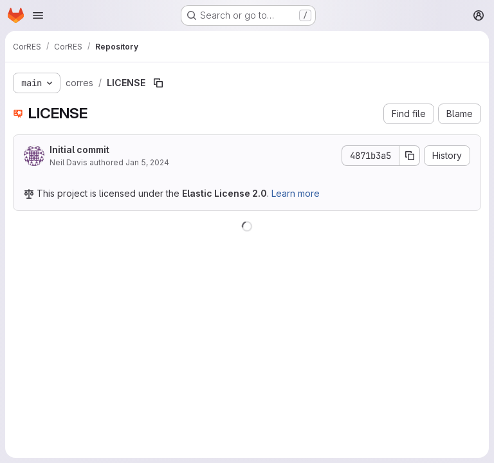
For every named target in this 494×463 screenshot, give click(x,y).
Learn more (295, 193)
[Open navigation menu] (38, 15)
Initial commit (79, 149)
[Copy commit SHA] (409, 155)
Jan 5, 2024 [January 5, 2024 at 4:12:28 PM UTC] (147, 162)
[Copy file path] (158, 83)
